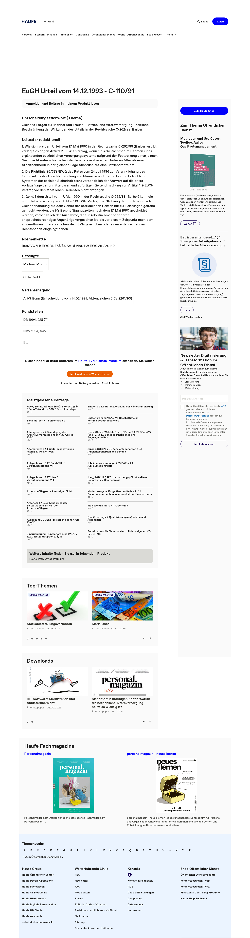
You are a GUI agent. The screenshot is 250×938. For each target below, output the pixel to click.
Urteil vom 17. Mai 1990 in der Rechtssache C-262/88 (92, 146)
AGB (223, 406)
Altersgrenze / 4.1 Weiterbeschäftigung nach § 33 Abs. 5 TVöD (50, 450)
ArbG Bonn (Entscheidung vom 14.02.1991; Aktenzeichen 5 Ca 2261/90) (77, 298)
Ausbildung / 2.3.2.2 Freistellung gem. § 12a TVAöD (53, 521)
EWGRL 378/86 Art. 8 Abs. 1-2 (65, 245)
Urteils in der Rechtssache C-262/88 (102, 129)
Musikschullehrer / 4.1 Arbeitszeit (108, 505)
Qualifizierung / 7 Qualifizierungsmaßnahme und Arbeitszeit (117, 518)
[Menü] (49, 21)
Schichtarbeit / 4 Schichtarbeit (46, 420)
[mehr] (171, 34)
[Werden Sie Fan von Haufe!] (130, 875)
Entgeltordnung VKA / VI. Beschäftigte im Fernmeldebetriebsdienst (113, 419)
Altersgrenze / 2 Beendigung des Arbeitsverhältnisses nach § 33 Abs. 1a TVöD (50, 435)
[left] (144, 638)
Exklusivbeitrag (38, 594)
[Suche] (203, 21)
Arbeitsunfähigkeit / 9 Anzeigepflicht (49, 491)
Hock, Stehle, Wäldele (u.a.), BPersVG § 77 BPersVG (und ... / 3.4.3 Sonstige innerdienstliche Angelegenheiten (119, 435)
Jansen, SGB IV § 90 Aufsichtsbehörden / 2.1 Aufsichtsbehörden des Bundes (115, 450)
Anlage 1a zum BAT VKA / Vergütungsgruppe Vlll (42, 478)
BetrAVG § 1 (31, 245)
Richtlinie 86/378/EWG (49, 171)
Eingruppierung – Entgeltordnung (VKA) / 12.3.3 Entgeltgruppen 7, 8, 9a (52, 535)
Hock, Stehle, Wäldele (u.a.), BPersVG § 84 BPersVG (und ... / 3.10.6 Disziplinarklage (53, 407)
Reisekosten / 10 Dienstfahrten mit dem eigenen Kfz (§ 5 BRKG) (119, 532)
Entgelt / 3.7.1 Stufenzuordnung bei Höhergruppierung (120, 406)
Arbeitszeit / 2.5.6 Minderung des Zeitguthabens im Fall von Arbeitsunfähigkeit (47, 505)
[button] (220, 21)
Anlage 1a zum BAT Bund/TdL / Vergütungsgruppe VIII (46, 464)
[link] (27, 34)
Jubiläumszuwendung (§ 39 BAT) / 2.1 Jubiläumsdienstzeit (110, 464)
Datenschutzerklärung (197, 415)
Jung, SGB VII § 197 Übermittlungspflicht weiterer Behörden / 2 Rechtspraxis (118, 478)
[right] (150, 638)
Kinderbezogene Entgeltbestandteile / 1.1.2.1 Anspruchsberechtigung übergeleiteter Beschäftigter (120, 492)
